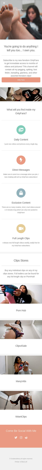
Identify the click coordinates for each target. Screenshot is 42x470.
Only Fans (21, 80)
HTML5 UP (23, 462)
